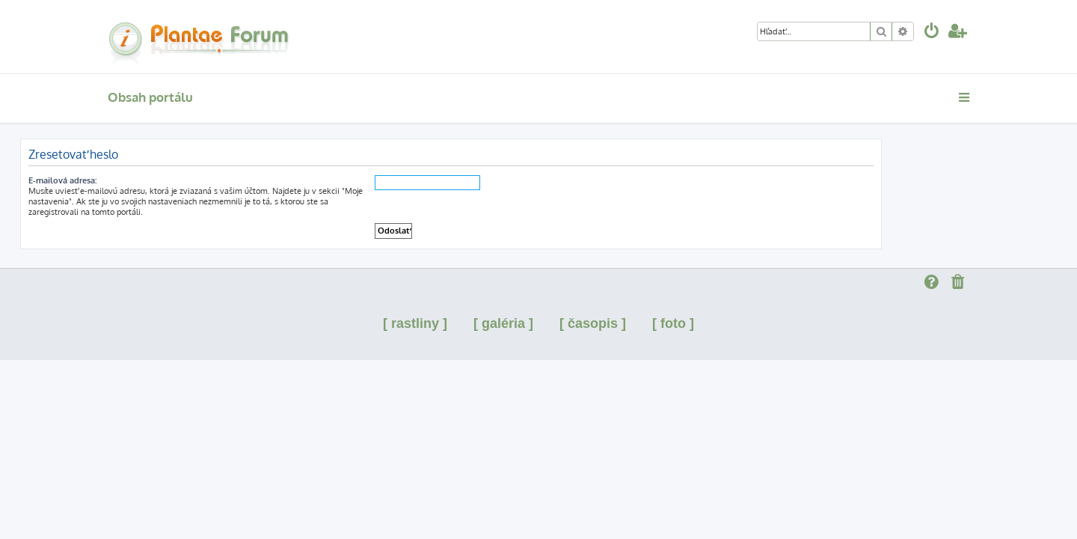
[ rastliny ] (415, 323)
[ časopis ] (592, 323)
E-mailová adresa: (150, 180)
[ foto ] (673, 323)
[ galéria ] (503, 323)
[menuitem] (931, 32)
